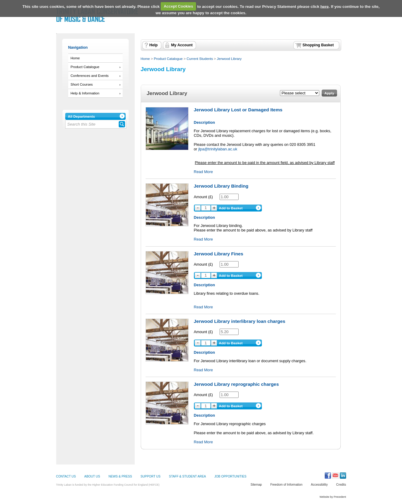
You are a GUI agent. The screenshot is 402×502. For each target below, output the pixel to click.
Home (75, 58)
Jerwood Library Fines (218, 253)
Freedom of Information (286, 484)
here (324, 6)
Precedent (340, 496)
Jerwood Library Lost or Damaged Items (238, 109)
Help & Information (85, 93)
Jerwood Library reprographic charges (236, 384)
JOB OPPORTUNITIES (230, 476)
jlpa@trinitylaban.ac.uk (217, 149)
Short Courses (82, 84)
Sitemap (256, 484)
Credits (341, 484)
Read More (203, 171)
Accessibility (319, 484)
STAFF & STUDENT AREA (187, 476)
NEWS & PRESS (120, 476)
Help (154, 45)
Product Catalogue (85, 67)
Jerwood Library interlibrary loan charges (239, 321)
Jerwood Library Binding (221, 186)
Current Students (200, 59)
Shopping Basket (318, 45)
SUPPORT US (150, 476)
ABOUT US (92, 476)
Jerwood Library (229, 59)
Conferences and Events (90, 75)
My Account (182, 45)
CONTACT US (66, 476)
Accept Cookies (178, 6)
